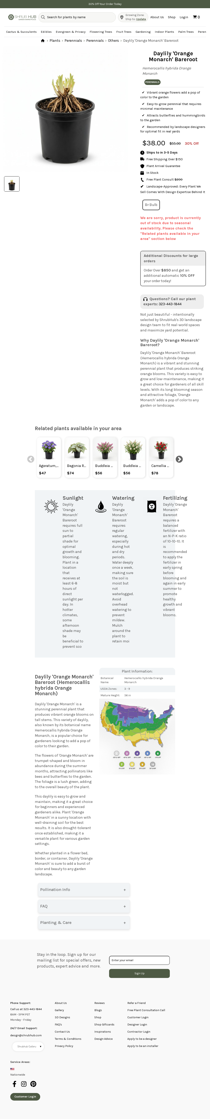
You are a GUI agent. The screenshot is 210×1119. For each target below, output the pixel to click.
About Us (157, 17)
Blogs (98, 1010)
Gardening (143, 32)
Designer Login (137, 1024)
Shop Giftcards (104, 1024)
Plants (55, 40)
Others (113, 40)
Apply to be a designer (142, 1039)
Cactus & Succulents (21, 32)
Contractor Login (138, 1031)
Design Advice (103, 1039)
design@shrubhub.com (26, 1035)
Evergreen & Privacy (71, 32)
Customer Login (137, 1017)
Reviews (99, 1003)
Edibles (46, 32)
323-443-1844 (170, 304)
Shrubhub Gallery (29, 1046)
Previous (29, 458)
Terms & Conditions (68, 1039)
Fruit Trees (123, 32)
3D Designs (62, 1017)
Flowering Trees (101, 32)
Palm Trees (186, 32)
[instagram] (24, 1086)
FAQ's (58, 1024)
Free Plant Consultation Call (146, 1010)
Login (184, 17)
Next (177, 458)
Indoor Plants (164, 32)
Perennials (73, 40)
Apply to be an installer (142, 1046)
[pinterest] (33, 1086)
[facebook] (15, 1086)
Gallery (59, 1010)
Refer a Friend (136, 1003)
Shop (172, 17)
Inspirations (102, 1031)
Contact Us (62, 1031)
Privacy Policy (64, 1046)
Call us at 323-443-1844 (26, 1009)
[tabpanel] (65, 109)
